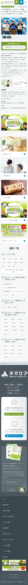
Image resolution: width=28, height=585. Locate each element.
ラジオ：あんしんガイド (7, 6)
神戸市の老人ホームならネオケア (8, 363)
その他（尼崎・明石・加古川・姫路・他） (14, 270)
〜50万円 (12, 319)
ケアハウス (5, 295)
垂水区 (22, 262)
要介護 (15, 307)
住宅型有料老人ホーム (8, 291)
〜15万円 (12, 346)
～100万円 (5, 357)
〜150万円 (5, 323)
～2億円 (5, 334)
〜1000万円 (21, 326)
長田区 (9, 262)
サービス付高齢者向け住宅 (9, 287)
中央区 (15, 259)
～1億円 (22, 330)
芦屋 (9, 266)
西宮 (14, 266)
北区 (4, 262)
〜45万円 (12, 353)
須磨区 (15, 262)
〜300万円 (5, 326)
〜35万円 (19, 349)
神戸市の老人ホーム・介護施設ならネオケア (17, 581)
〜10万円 (5, 319)
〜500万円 (13, 326)
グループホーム (20, 291)
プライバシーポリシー (14, 577)
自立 (4, 307)
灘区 (10, 259)
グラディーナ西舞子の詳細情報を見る (13, 83)
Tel (17, 3)
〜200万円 (13, 323)
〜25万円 (5, 349)
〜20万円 (19, 346)
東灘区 (4, 259)
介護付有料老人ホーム (8, 284)
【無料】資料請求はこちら (13, 482)
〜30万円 (12, 349)
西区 (4, 266)
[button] (24, 25)
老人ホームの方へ (14, 574)
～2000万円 (6, 330)
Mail (21, 3)
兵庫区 (22, 259)
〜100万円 (19, 319)
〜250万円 (21, 323)
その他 (12, 295)
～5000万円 (14, 330)
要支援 (9, 307)
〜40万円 (5, 353)
